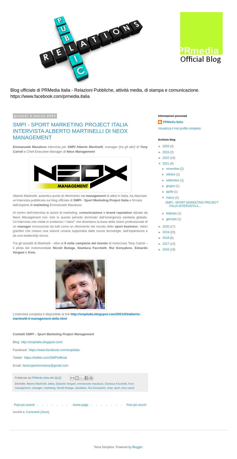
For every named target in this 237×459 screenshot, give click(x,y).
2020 (166, 226)
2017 (166, 244)
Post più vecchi (136, 405)
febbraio (172, 213)
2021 (166, 163)
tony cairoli (127, 387)
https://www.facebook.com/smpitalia (54, 350)
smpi (110, 387)
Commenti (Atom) (37, 412)
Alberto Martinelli (36, 383)
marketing (49, 387)
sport (117, 387)
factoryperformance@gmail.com (45, 365)
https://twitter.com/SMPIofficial (45, 357)
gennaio (172, 219)
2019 (166, 232)
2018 (166, 238)
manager (37, 387)
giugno (171, 186)
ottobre (171, 174)
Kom (131, 383)
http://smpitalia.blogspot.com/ (41, 342)
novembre (173, 168)
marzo (170, 197)
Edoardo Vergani (66, 383)
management (22, 387)
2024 (166, 152)
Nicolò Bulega (65, 387)
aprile (170, 191)
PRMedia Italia (173, 122)
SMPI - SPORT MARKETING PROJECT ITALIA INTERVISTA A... (191, 204)
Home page (80, 405)
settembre (173, 180)
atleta (51, 383)
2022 (166, 158)
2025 (166, 146)
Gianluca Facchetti (116, 383)
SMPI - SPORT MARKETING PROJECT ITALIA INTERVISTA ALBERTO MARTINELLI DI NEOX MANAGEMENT (70, 131)
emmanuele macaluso (90, 383)
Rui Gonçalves (96, 387)
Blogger (137, 447)
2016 (166, 249)
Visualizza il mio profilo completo (179, 128)
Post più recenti (24, 405)
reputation (81, 387)
